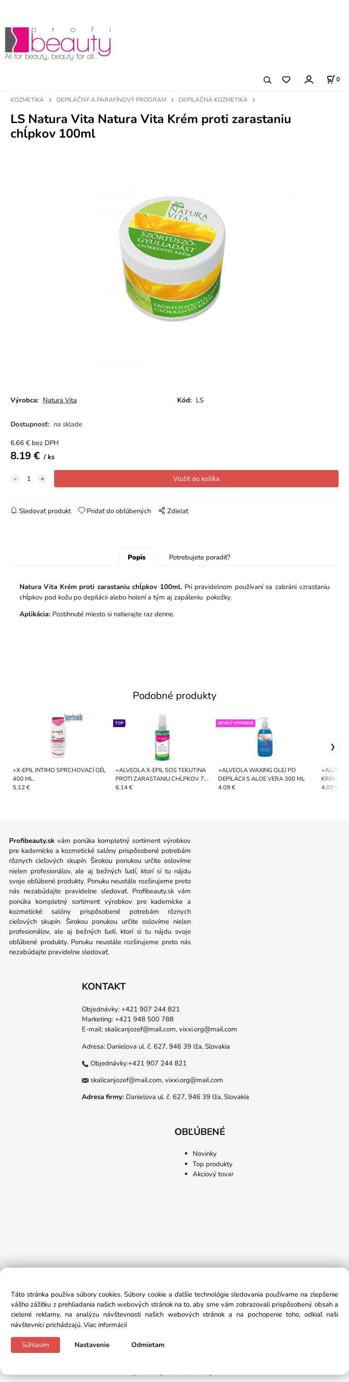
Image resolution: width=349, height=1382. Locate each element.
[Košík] (333, 79)
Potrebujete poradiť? (199, 561)
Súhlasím (35, 1344)
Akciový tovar (213, 1178)
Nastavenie (92, 1344)
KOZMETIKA (27, 100)
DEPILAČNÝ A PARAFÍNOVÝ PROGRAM (111, 100)
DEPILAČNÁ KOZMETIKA (213, 100)
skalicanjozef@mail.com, (141, 1033)
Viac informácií (105, 1324)
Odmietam (148, 1344)
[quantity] (29, 483)
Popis (136, 561)
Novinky (205, 1158)
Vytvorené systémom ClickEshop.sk (174, 1377)
